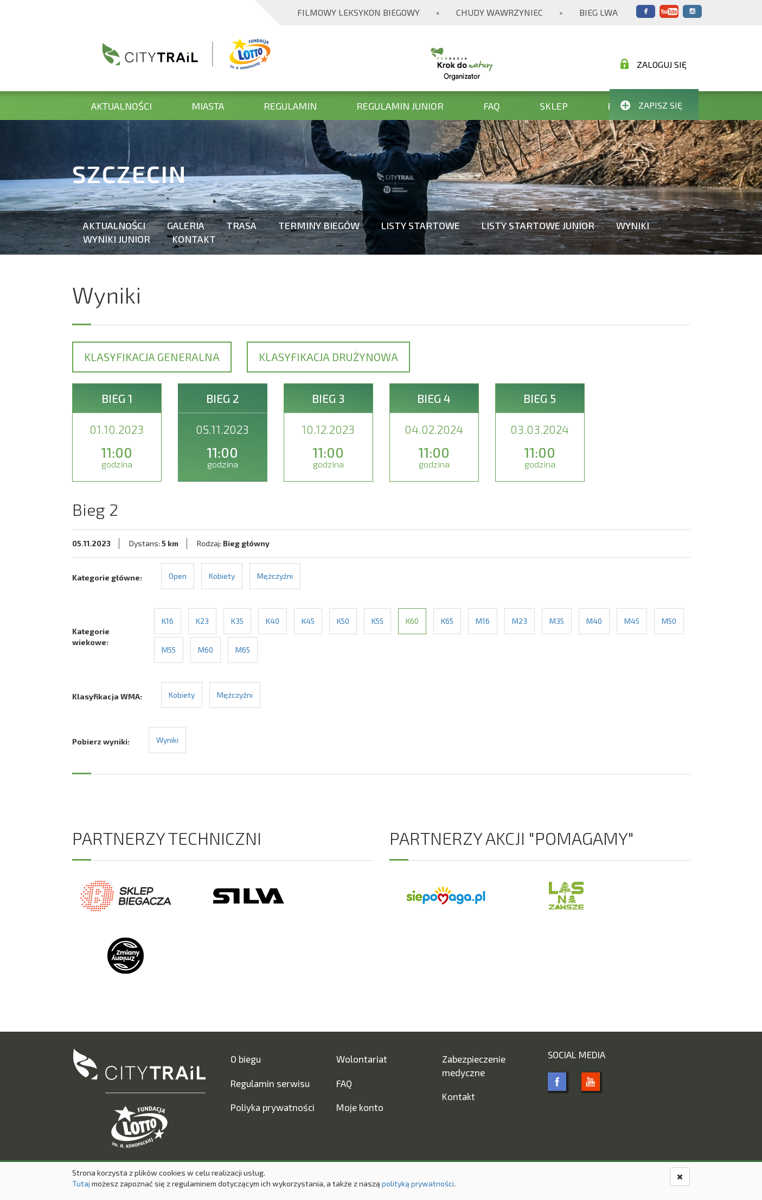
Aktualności (121, 106)
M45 (631, 621)
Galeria (185, 225)
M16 (483, 621)
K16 (168, 621)
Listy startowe (420, 225)
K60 (412, 621)
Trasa (241, 225)
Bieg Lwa (598, 12)
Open (178, 575)
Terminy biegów (319, 225)
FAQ (491, 106)
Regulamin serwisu (270, 1083)
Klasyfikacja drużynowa (328, 356)
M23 (519, 621)
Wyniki (632, 225)
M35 (556, 621)
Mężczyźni (275, 575)
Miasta (207, 106)
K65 (447, 621)
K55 (377, 621)
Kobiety (222, 575)
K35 (237, 621)
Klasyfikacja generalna (152, 356)
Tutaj (81, 1183)
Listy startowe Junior (538, 225)
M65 (242, 649)
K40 (272, 621)
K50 (343, 621)
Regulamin (290, 106)
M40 (594, 621)
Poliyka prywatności (272, 1107)
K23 (202, 621)
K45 (308, 621)
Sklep (554, 106)
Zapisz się (651, 105)
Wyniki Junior (116, 239)
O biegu (245, 1058)
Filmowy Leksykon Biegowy (358, 12)
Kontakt (194, 239)
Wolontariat (361, 1058)
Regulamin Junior (400, 106)
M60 (205, 649)
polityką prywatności (418, 1183)
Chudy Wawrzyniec (499, 12)
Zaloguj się (653, 64)
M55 (169, 649)
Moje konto (359, 1107)
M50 (669, 621)
